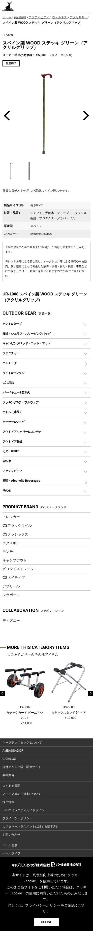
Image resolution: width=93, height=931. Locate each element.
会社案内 (8, 775)
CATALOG (9, 759)
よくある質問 (11, 785)
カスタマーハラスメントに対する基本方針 (30, 826)
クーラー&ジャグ (13, 422)
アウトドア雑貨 (12, 441)
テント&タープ (12, 324)
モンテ (7, 552)
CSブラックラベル (17, 525)
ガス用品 (8, 382)
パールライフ (11, 853)
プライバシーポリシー (17, 818)
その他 (6, 490)
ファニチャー (10, 353)
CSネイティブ (13, 577)
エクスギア (11, 543)
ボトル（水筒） (12, 412)
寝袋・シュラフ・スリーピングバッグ (26, 333)
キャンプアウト (14, 560)
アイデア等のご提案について (21, 794)
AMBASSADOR (13, 750)
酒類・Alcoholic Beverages (21, 480)
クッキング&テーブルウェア (20, 402)
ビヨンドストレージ (18, 569)
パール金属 (9, 845)
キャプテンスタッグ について (22, 742)
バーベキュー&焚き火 (16, 392)
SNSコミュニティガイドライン (23, 810)
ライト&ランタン (13, 373)
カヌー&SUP (10, 451)
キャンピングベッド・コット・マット (26, 343)
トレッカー (11, 517)
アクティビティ (12, 471)
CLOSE (46, 922)
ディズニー (11, 620)
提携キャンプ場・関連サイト (21, 767)
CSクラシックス (15, 534)
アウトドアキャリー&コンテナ (21, 432)
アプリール (11, 586)
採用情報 (8, 802)
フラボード (11, 595)
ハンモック (9, 363)
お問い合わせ (11, 834)
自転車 (6, 461)
